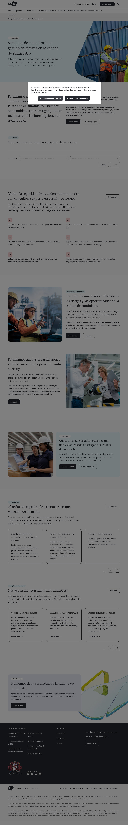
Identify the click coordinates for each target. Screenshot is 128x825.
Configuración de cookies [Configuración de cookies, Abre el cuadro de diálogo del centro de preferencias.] (50, 98)
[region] (65, 93)
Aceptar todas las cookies (77, 98)
